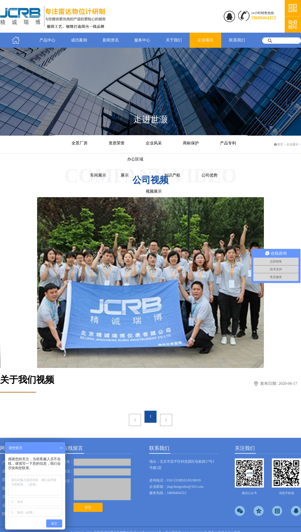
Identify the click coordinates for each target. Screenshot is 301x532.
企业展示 (292, 144)
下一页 (166, 420)
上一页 (135, 420)
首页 (16, 40)
